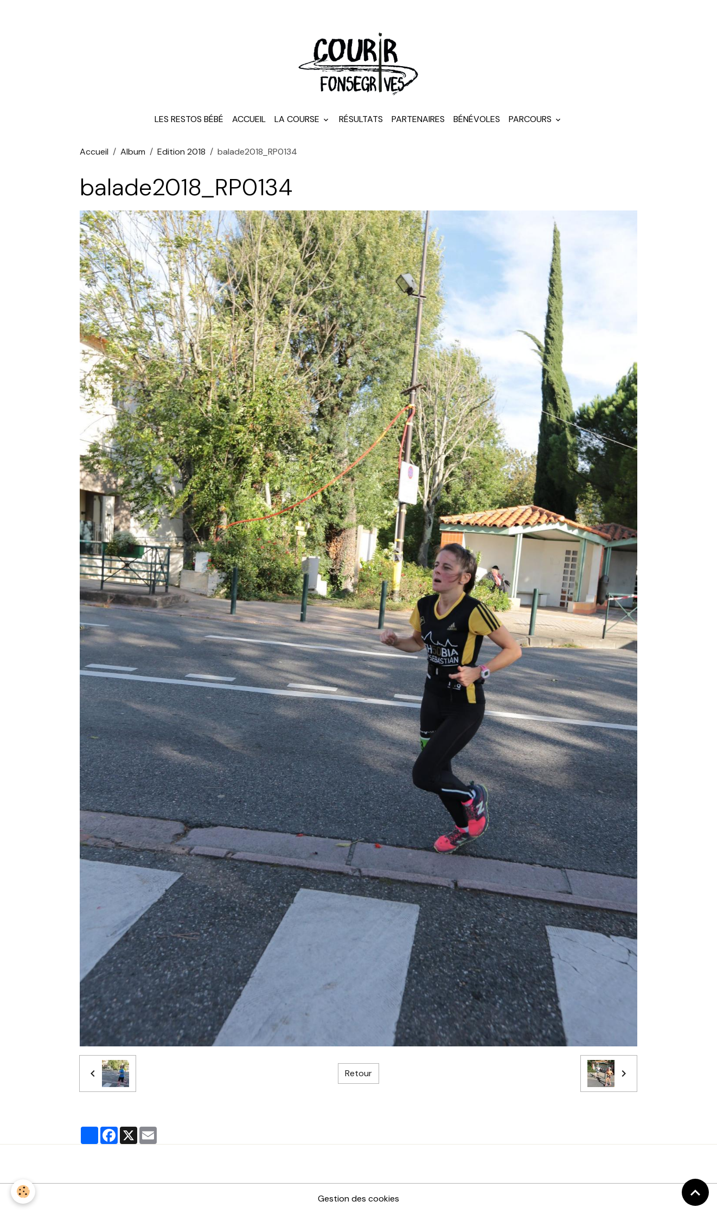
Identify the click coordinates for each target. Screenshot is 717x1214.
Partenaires (418, 119)
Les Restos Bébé (189, 119)
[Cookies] (23, 1191)
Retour (358, 1073)
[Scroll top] (695, 1192)
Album (132, 151)
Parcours (531, 119)
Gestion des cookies (358, 1198)
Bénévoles (476, 119)
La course (298, 119)
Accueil (249, 119)
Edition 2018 (181, 151)
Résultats (361, 119)
